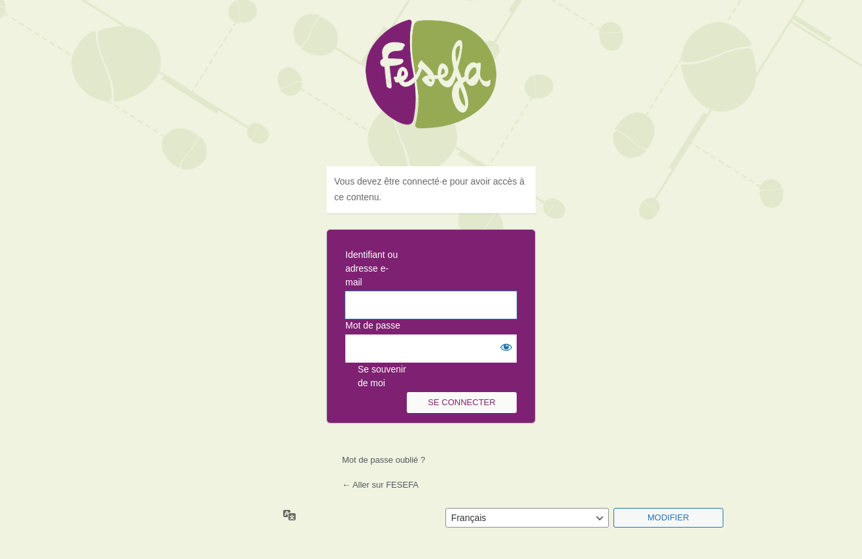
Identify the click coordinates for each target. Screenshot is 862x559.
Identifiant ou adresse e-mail (371, 268)
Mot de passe (372, 325)
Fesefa (431, 85)
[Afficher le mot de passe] (504, 347)
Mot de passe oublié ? (383, 460)
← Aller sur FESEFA (380, 485)
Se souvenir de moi (382, 376)
